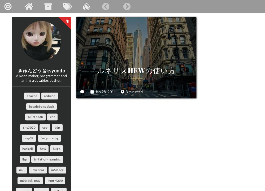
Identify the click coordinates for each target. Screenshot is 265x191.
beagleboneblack (41, 106)
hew (43, 149)
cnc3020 (29, 127)
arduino (49, 96)
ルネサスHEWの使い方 (120, 48)
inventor (38, 170)
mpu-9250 (55, 181)
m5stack (57, 170)
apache (32, 96)
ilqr (24, 159)
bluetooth (35, 117)
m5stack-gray (30, 181)
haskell (27, 149)
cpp (44, 127)
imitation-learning (47, 159)
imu (21, 170)
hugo (56, 149)
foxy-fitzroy (49, 138)
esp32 (28, 138)
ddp (57, 127)
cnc (52, 117)
